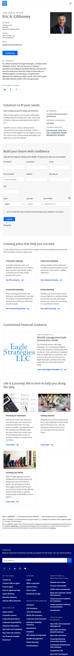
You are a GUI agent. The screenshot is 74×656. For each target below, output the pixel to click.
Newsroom (7, 640)
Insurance (30, 605)
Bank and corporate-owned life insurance (60, 594)
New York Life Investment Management (60, 625)
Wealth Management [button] (56, 133)
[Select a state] (14, 204)
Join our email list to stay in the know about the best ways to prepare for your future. (35, 212)
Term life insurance (33, 612)
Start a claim (31, 590)
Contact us (7, 580)
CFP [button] (47, 123)
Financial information (11, 626)
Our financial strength (11, 636)
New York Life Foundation (12, 629)
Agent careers (8, 612)
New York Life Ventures (12, 633)
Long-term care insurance (36, 619)
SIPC (16, 526)
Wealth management (34, 638)
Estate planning (32, 642)
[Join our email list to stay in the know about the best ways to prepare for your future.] (4, 212)
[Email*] (60, 167)
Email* (51, 162)
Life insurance (31, 608)
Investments (31, 628)
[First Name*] (14, 167)
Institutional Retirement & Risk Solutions (60, 646)
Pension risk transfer (58, 586)
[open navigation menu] (70, 3)
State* (5, 198)
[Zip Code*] (34, 204)
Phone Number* (8, 174)
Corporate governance (11, 619)
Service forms (31, 587)
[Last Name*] (37, 167)
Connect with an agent (11, 583)
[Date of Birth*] (57, 204)
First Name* (7, 162)
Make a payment (32, 583)
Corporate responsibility (12, 622)
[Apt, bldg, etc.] (60, 179)
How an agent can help (11, 590)
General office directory (12, 601)
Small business (32, 645)
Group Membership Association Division (58, 640)
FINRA (13, 526)
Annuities (30, 631)
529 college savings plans (36, 635)
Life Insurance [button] (51, 130)
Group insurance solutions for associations (60, 605)
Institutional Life (56, 650)
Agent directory (8, 594)
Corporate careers (9, 615)
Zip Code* (29, 198)
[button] (69, 198)
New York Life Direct (58, 635)
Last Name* (30, 162)
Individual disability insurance (34, 623)
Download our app (33, 594)
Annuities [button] (61, 135)
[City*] (11, 191)
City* (5, 186)
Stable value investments (60, 589)
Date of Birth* (48, 198)
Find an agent (8, 587)
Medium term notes (58, 582)
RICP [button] (52, 123)
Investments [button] (55, 132)
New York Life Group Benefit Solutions (58, 630)
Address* (29, 174)
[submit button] (9, 219)
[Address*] (37, 179)
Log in (28, 580)
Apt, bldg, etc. (53, 174)
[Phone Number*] (14, 179)
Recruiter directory (10, 597)
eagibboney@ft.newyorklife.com (12, 45)
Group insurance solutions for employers (60, 599)
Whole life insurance (34, 615)
